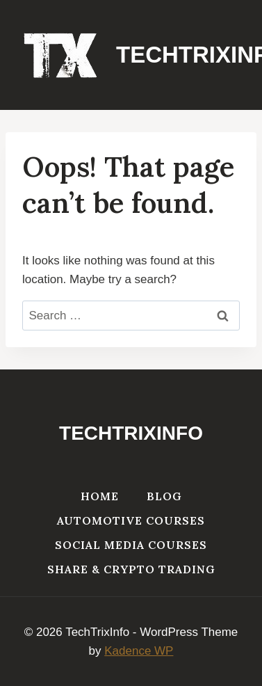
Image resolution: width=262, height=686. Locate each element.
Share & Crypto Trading (131, 569)
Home (100, 496)
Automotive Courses (131, 520)
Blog (164, 496)
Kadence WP (138, 650)
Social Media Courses (131, 545)
